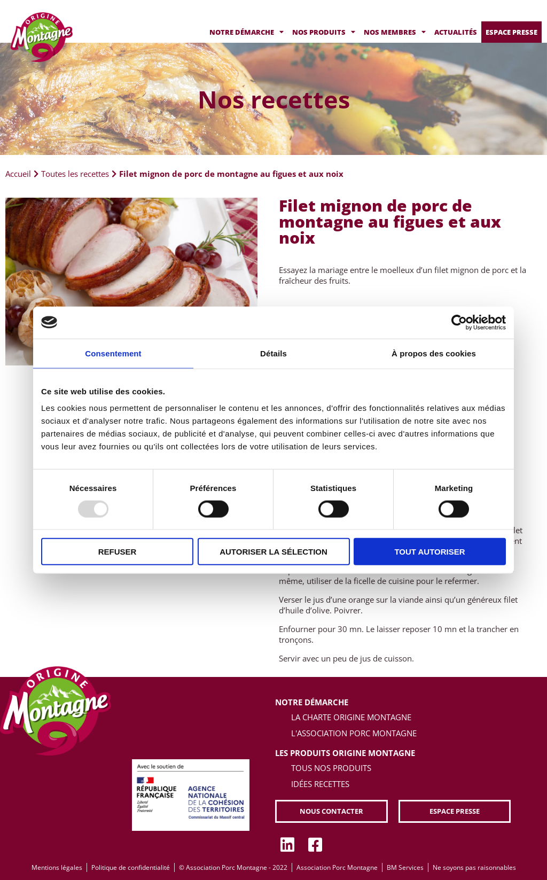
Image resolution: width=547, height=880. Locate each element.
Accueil (18, 173)
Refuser (117, 551)
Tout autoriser (429, 551)
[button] (331, 811)
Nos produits (323, 32)
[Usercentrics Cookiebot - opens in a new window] (459, 322)
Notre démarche (246, 32)
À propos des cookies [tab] (434, 352)
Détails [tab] (273, 352)
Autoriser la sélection (273, 551)
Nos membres (395, 32)
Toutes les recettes (75, 173)
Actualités (455, 32)
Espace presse (511, 32)
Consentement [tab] (113, 352)
